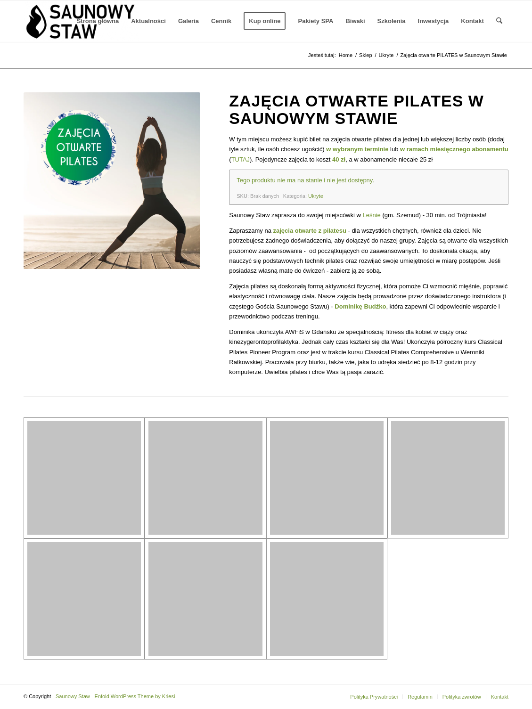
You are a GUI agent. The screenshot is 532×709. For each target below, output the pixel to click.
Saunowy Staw (73, 696)
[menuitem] (98, 21)
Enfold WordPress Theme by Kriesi (135, 696)
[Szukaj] (499, 21)
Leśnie (372, 215)
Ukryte (315, 196)
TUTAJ (240, 159)
